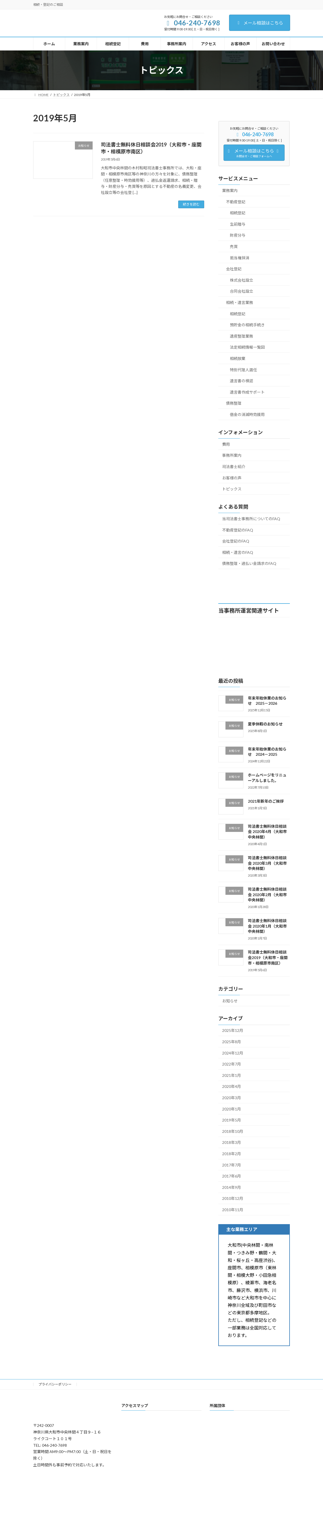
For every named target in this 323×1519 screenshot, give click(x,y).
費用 (226, 444)
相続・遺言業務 (239, 302)
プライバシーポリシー (55, 1384)
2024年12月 (232, 1052)
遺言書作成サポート (247, 391)
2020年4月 (231, 1086)
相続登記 (237, 212)
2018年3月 (231, 1142)
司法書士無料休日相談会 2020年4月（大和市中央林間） (267, 831)
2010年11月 (232, 1209)
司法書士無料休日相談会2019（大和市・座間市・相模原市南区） (268, 957)
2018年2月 (231, 1153)
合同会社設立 (241, 291)
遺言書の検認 (241, 380)
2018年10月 (232, 1131)
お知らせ (230, 1000)
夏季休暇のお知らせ (265, 724)
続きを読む (191, 204)
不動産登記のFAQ (237, 529)
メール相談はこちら (259, 22)
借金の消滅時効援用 (247, 414)
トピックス (231, 489)
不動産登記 (235, 201)
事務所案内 (231, 455)
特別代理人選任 (243, 369)
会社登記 (233, 268)
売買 (234, 246)
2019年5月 (231, 1120)
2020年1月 (231, 1108)
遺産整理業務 (241, 335)
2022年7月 (231, 1064)
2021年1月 (231, 1075)
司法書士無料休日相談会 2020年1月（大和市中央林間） (267, 926)
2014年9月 (231, 1187)
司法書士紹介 (233, 466)
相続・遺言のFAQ (237, 552)
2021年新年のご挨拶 (266, 801)
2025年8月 (231, 1041)
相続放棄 (237, 358)
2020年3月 (231, 1097)
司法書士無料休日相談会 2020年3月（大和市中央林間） (267, 863)
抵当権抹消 (239, 257)
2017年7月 (231, 1164)
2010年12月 (232, 1198)
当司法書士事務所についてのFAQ (251, 518)
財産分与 (237, 235)
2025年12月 (232, 1030)
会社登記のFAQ (235, 541)
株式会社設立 (241, 279)
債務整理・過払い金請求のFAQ (249, 563)
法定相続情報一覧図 (247, 347)
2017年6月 (231, 1176)
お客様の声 (231, 477)
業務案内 (230, 190)
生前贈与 (237, 223)
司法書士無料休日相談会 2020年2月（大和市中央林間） (267, 894)
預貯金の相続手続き (247, 324)
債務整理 (233, 403)
